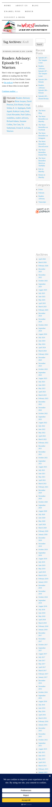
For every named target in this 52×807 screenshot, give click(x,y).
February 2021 (43, 487)
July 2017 (41, 657)
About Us (22, 6)
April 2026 (42, 259)
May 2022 (41, 433)
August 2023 (42, 378)
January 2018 (42, 630)
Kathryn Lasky (18, 111)
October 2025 (43, 281)
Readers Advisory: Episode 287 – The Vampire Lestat (43, 71)
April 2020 (42, 524)
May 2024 (41, 344)
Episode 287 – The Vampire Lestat (43, 60)
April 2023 (42, 392)
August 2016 (42, 701)
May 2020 (41, 521)
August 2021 (42, 467)
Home (7, 6)
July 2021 (41, 470)
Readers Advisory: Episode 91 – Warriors (16, 63)
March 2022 (42, 439)
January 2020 (42, 534)
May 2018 (41, 616)
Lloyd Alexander (13, 115)
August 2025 (42, 290)
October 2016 (43, 692)
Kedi (27, 111)
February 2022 (43, 443)
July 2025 (41, 293)
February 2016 (43, 721)
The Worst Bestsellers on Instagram (43, 135)
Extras (40, 189)
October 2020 (43, 502)
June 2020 (41, 518)
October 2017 (43, 645)
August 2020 (42, 511)
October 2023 (43, 369)
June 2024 (41, 341)
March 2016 (42, 718)
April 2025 (42, 303)
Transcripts (42, 202)
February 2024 (43, 354)
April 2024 (42, 347)
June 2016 (41, 708)
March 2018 (42, 623)
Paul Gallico (25, 115)
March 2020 (42, 528)
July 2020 (41, 514)
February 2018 (43, 626)
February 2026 (43, 266)
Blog (35, 6)
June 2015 (41, 756)
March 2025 (42, 307)
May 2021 (41, 477)
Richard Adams (13, 121)
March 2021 (42, 484)
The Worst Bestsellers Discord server (43, 144)
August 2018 (42, 606)
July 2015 (41, 752)
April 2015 (42, 762)
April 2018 (42, 620)
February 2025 (43, 310)
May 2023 (41, 388)
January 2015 (42, 772)
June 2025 (41, 297)
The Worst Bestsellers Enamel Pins (42, 152)
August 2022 (42, 423)
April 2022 (42, 436)
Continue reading (10, 91)
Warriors (10, 131)
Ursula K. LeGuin (23, 128)
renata (8, 51)
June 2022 (41, 429)
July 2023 (41, 382)
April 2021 (42, 480)
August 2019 (42, 559)
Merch (29, 11)
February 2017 (43, 674)
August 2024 (42, 334)
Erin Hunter (18, 105)
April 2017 (42, 667)
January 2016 (42, 725)
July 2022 (41, 426)
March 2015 (42, 766)
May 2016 (41, 711)
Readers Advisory (23, 98)
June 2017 (41, 660)
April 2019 (42, 572)
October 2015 (43, 740)
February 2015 (43, 769)
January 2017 (42, 677)
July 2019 (41, 562)
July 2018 (41, 610)
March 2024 (42, 351)
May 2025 (41, 300)
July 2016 (41, 705)
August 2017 (42, 654)
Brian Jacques (20, 101)
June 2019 (41, 565)
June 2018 (41, 613)
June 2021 (41, 474)
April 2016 (42, 715)
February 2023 (43, 398)
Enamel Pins (12, 11)
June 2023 (41, 385)
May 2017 (41, 664)
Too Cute (16, 125)
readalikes (11, 118)
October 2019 (43, 549)
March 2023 (42, 395)
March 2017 (42, 671)
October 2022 (43, 413)
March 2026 (42, 262)
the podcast (8, 83)
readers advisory (22, 118)
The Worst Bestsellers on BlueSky (43, 118)
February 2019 (43, 579)
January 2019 (42, 582)
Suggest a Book (14, 17)
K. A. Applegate (19, 108)
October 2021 (43, 458)
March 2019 (42, 575)
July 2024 (41, 337)
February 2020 (43, 531)
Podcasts (41, 193)
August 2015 (42, 749)
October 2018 (43, 597)
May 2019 (41, 569)
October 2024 (43, 325)
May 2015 (41, 759)
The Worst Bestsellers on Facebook (43, 127)
